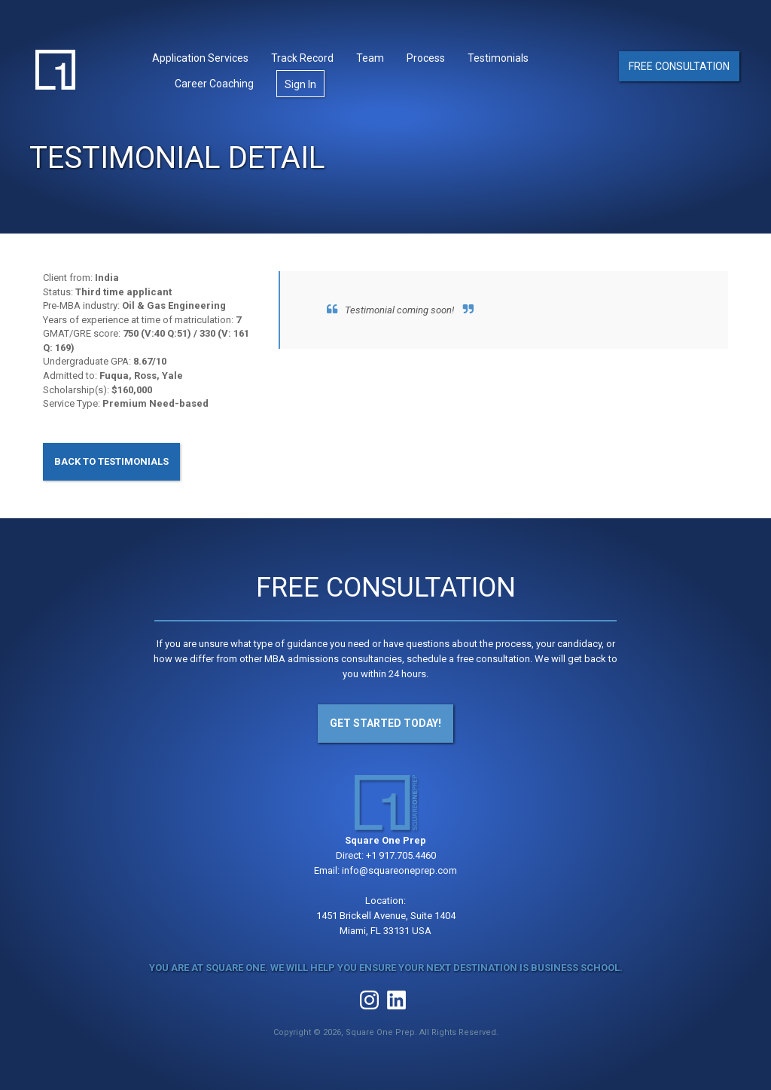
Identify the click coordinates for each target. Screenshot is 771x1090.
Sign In (300, 84)
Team (370, 58)
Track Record (302, 58)
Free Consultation (679, 66)
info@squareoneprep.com (399, 870)
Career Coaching (214, 84)
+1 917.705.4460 (401, 855)
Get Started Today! (385, 723)
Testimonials (498, 58)
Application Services (200, 58)
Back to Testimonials (111, 461)
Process (426, 58)
